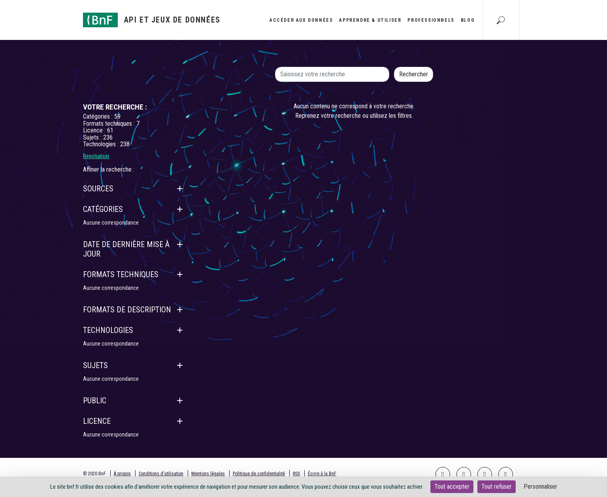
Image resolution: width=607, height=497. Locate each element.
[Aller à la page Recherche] (501, 20)
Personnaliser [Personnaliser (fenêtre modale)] (540, 486)
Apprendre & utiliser (370, 20)
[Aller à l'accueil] (152, 20)
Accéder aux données (301, 20)
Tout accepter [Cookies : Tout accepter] (451, 486)
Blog (468, 20)
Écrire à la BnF (322, 473)
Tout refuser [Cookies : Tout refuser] (496, 486)
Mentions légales (208, 473)
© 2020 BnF (94, 473)
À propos (122, 473)
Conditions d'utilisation (161, 473)
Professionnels (430, 20)
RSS (296, 473)
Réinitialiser (96, 156)
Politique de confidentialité (259, 473)
